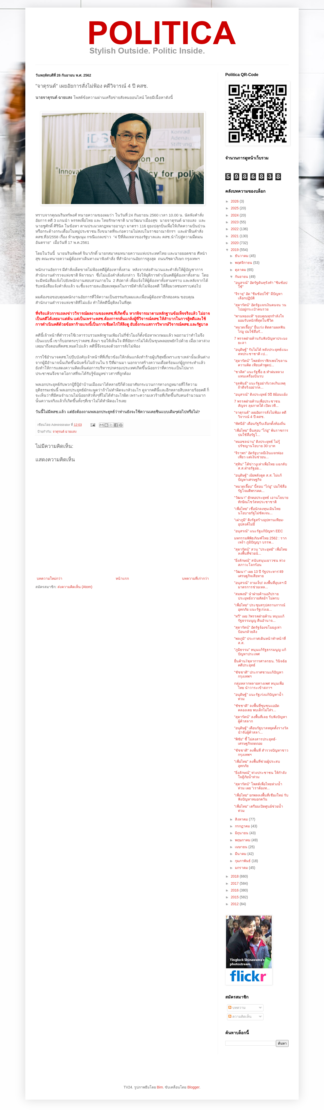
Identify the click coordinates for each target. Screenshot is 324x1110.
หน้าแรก (122, 578)
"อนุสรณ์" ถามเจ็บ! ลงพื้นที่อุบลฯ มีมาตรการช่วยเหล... (260, 585)
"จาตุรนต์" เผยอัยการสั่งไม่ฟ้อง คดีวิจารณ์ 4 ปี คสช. (260, 414)
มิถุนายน (242, 833)
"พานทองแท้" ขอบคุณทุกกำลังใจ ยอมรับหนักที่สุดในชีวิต (259, 318)
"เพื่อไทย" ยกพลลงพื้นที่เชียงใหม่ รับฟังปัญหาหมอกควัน (261, 797)
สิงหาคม (242, 819)
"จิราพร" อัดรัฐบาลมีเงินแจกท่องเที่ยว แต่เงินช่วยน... (258, 455)
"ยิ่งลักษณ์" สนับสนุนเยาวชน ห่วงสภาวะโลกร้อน (259, 562)
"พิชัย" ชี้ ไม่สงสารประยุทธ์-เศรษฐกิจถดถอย (255, 741)
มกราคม (242, 868)
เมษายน (241, 847)
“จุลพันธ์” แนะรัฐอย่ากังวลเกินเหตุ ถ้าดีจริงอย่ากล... (260, 385)
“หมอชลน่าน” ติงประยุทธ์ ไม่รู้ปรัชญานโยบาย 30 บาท (257, 444)
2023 (235, 222)
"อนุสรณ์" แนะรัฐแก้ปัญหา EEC (258, 531)
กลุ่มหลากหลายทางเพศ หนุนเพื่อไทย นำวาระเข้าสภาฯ (259, 685)
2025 (235, 208)
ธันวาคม (242, 256)
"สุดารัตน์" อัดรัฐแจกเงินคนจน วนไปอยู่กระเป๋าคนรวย (260, 307)
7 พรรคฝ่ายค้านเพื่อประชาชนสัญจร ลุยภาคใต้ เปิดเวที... (257, 403)
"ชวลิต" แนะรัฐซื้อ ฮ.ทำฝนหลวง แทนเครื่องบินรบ (259, 374)
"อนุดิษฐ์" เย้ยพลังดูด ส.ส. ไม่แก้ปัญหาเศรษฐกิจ (258, 477)
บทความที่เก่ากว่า (195, 578)
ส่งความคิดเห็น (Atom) (74, 587)
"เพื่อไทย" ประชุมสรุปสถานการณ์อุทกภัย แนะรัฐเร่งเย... (259, 607)
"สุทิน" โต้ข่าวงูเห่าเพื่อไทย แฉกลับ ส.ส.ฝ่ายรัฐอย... (260, 466)
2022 (235, 229)
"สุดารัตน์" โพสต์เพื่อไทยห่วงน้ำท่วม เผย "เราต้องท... (258, 786)
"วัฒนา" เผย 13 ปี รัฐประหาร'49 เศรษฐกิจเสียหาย (258, 574)
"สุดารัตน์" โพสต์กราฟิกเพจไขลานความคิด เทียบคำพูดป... (260, 363)
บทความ (237, 1008)
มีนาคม (241, 854)
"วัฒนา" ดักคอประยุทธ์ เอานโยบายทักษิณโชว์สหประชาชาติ (261, 500)
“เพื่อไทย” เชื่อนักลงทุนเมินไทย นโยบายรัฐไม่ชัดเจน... (257, 511)
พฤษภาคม (243, 840)
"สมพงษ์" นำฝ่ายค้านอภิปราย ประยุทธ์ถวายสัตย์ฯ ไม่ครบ (256, 596)
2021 (235, 236)
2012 (235, 904)
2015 (235, 897)
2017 (235, 883)
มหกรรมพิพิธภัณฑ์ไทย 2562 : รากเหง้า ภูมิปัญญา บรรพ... (260, 540)
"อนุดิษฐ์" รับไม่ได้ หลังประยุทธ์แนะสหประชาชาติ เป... (261, 352)
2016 (235, 890)
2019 (235, 250)
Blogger (193, 1087)
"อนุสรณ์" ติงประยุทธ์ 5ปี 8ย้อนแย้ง (261, 394)
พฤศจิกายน (244, 263)
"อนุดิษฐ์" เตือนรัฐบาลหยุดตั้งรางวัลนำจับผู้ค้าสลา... (261, 730)
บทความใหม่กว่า (49, 578)
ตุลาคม (241, 270)
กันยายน (242, 277)
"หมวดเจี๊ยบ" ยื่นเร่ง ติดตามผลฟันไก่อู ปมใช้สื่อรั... (259, 329)
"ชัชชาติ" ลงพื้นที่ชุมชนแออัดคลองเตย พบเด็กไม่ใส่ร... (256, 708)
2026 (235, 201)
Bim (160, 1087)
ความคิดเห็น (240, 1016)
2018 (235, 876)
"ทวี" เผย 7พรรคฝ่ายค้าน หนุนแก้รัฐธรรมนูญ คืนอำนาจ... (259, 618)
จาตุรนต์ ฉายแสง (65, 431)
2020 (235, 243)
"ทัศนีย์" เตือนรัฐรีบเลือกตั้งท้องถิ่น (260, 424)
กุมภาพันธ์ (243, 861)
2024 (235, 215)
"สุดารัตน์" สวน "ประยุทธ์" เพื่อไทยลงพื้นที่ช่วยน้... (260, 551)
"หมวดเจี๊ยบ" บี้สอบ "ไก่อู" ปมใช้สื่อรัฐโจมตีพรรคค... (260, 488)
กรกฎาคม (243, 826)
